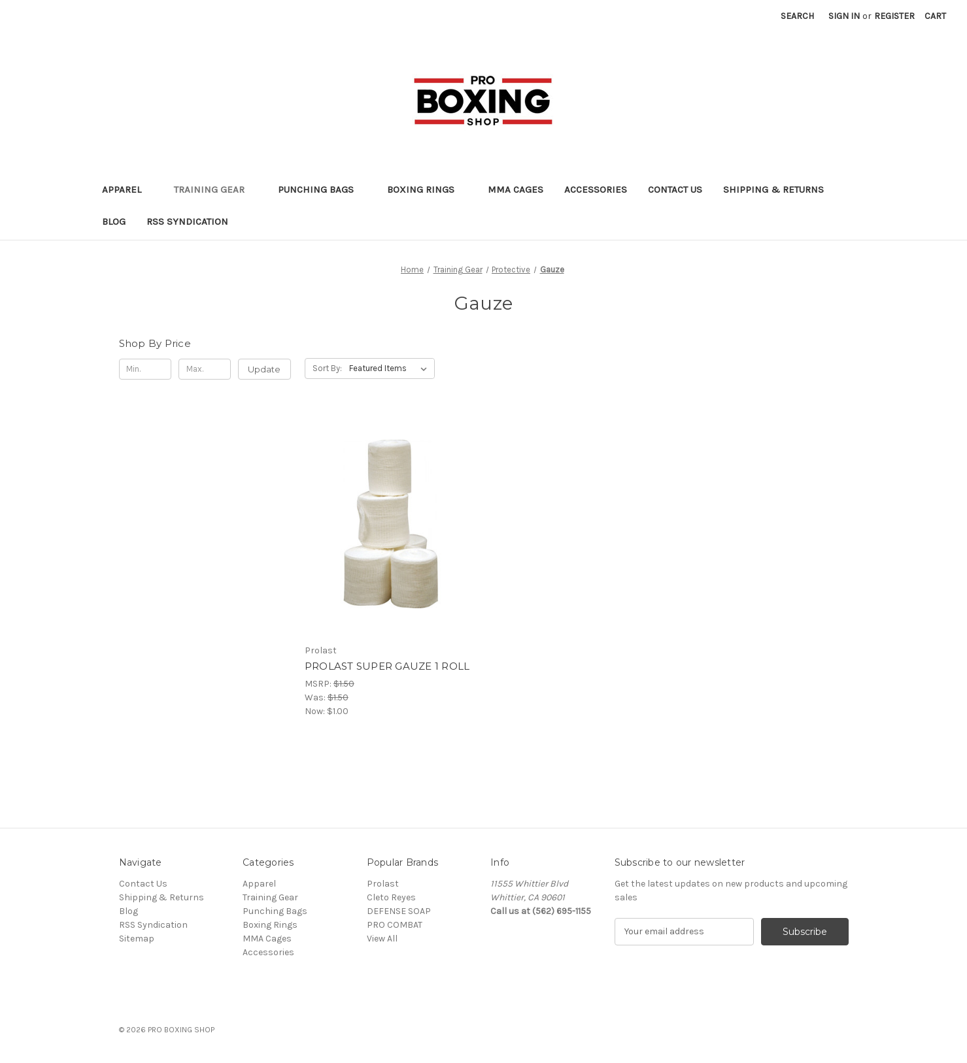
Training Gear (215, 189)
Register (894, 16)
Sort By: (327, 368)
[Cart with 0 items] (935, 16)
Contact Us (675, 189)
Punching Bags (322, 189)
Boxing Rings (427, 189)
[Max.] (204, 369)
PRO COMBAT (394, 924)
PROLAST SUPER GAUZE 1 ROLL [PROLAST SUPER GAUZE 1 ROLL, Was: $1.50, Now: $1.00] (387, 666)
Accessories (595, 189)
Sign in (844, 16)
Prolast (383, 883)
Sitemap (136, 938)
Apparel (128, 189)
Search (797, 16)
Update (264, 369)
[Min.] (145, 369)
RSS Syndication (187, 221)
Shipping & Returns (773, 189)
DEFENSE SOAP (399, 911)
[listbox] (390, 368)
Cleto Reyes (391, 897)
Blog (114, 221)
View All (382, 938)
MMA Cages (515, 189)
